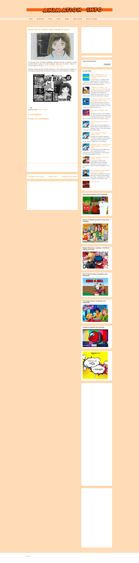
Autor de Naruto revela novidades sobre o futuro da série (101, 171)
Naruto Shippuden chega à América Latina (98, 133)
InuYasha (40, 109)
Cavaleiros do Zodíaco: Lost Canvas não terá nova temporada (100, 88)
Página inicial (52, 176)
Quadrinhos (40, 19)
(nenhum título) (95, 181)
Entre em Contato (91, 19)
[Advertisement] (52, 168)
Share (28, 556)
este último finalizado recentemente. (54, 65)
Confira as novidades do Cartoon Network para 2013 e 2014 (100, 99)
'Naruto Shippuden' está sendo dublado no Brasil (100, 158)
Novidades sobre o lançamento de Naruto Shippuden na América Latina (101, 146)
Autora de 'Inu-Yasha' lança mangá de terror (48, 29)
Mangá (67, 19)
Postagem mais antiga (69, 176)
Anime (58, 19)
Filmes (50, 19)
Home (30, 19)
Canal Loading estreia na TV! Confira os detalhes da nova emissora (99, 76)
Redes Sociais (77, 19)
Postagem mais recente (36, 176)
